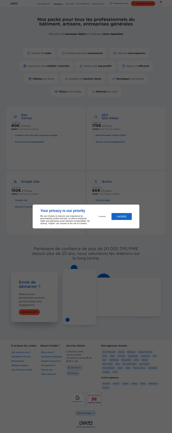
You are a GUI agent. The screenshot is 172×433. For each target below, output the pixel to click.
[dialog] (86, 216)
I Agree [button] (121, 216)
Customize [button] (102, 216)
